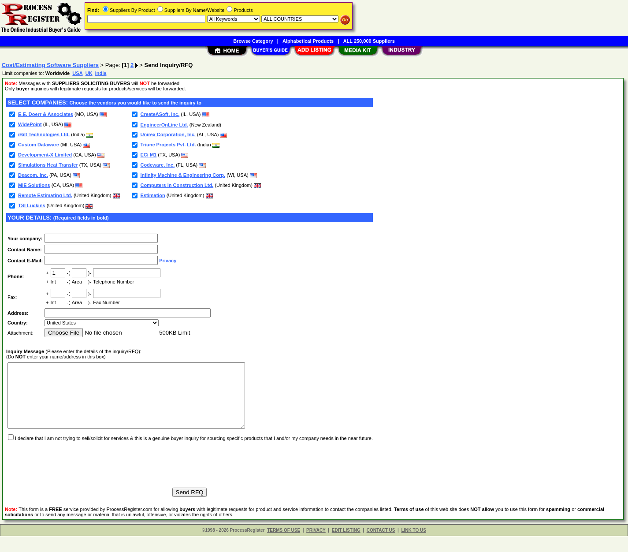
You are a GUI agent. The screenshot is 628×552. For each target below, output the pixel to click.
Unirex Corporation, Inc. (168, 134)
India (101, 73)
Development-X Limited (45, 154)
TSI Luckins (31, 205)
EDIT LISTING (346, 546)
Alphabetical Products (308, 41)
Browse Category (253, 41)
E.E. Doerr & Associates (45, 114)
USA (77, 73)
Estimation (153, 195)
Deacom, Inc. (33, 175)
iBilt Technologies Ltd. (44, 134)
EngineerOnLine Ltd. (164, 124)
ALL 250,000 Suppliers (369, 41)
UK (89, 73)
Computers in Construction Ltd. (177, 185)
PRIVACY (316, 546)
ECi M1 (149, 154)
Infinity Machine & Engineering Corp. (183, 175)
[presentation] (73, 476)
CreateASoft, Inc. (160, 114)
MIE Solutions (34, 185)
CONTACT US (381, 546)
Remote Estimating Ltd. (45, 195)
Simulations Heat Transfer (48, 165)
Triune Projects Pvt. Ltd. (168, 144)
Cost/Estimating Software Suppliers (50, 65)
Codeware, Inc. (158, 165)
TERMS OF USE (283, 546)
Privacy (167, 260)
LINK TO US (413, 546)
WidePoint (30, 124)
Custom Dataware (38, 144)
